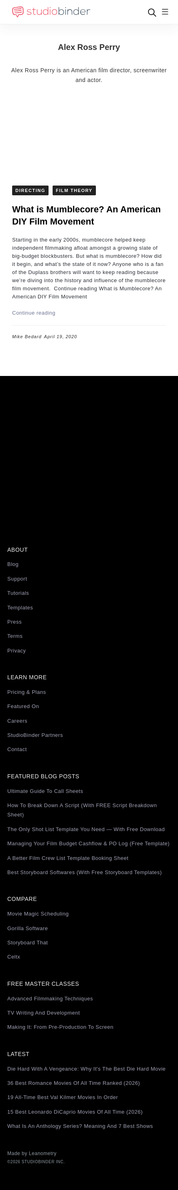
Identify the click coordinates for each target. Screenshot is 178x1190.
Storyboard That (27, 942)
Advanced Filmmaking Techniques (50, 999)
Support (17, 579)
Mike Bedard (27, 336)
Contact (17, 749)
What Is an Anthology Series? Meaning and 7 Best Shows (80, 1126)
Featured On (23, 706)
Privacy (16, 651)
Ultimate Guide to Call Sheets (45, 791)
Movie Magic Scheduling (38, 914)
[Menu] (165, 12)
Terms (15, 636)
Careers (17, 721)
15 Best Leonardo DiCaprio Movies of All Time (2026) (75, 1112)
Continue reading (33, 313)
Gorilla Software (27, 928)
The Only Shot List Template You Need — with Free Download (86, 829)
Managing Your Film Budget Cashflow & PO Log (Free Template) (88, 843)
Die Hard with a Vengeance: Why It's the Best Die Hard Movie (86, 1069)
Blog (13, 564)
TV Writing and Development (43, 1013)
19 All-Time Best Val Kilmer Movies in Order (62, 1097)
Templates (20, 608)
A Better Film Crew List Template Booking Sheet (68, 858)
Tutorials (18, 593)
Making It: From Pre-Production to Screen (60, 1027)
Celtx (13, 957)
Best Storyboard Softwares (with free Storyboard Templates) (84, 872)
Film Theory (74, 190)
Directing (30, 190)
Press (14, 622)
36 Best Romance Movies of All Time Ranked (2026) (73, 1083)
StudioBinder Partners (35, 735)
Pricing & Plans (26, 692)
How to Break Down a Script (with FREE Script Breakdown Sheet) (82, 810)
